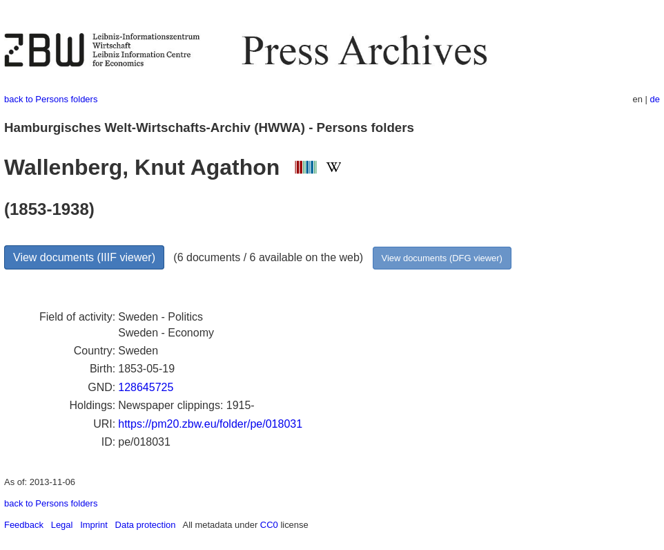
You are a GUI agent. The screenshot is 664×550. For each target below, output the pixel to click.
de (655, 99)
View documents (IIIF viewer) (84, 257)
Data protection (145, 525)
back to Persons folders (50, 99)
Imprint (94, 525)
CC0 (269, 525)
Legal (62, 525)
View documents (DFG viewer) (442, 258)
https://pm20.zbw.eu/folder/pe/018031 (210, 424)
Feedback (23, 525)
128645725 (145, 387)
